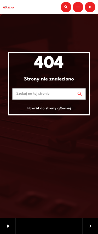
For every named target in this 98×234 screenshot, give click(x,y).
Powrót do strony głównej (49, 108)
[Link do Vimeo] (8, 7)
